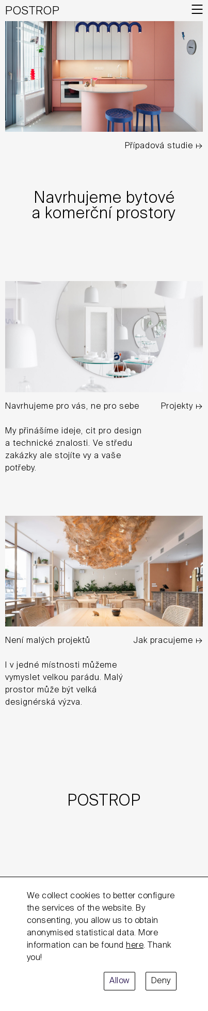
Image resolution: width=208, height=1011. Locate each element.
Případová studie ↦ (164, 146)
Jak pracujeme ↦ (168, 641)
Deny (161, 981)
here (134, 946)
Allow (119, 981)
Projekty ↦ (182, 407)
